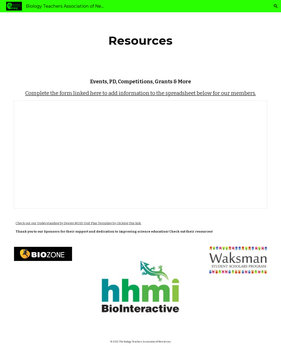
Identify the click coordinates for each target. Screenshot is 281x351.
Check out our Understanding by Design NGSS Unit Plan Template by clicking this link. (78, 223)
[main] (140, 41)
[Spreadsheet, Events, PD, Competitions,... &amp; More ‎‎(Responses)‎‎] (140, 154)
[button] (275, 6)
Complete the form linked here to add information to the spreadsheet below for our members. (140, 93)
